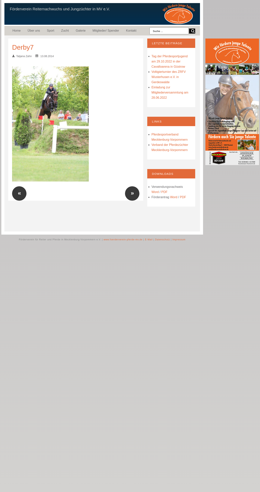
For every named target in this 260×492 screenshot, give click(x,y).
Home (16, 30)
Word (155, 192)
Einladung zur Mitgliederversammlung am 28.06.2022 (169, 92)
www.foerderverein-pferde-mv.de (123, 239)
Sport (50, 30)
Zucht (65, 30)
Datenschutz (162, 239)
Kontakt (131, 30)
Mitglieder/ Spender (105, 30)
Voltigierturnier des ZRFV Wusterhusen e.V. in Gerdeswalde (168, 77)
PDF (164, 192)
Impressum (178, 239)
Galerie (81, 30)
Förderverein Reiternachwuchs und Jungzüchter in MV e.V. (60, 9)
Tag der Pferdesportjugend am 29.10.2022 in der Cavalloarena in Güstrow (169, 61)
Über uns (34, 30)
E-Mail (149, 239)
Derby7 (23, 47)
